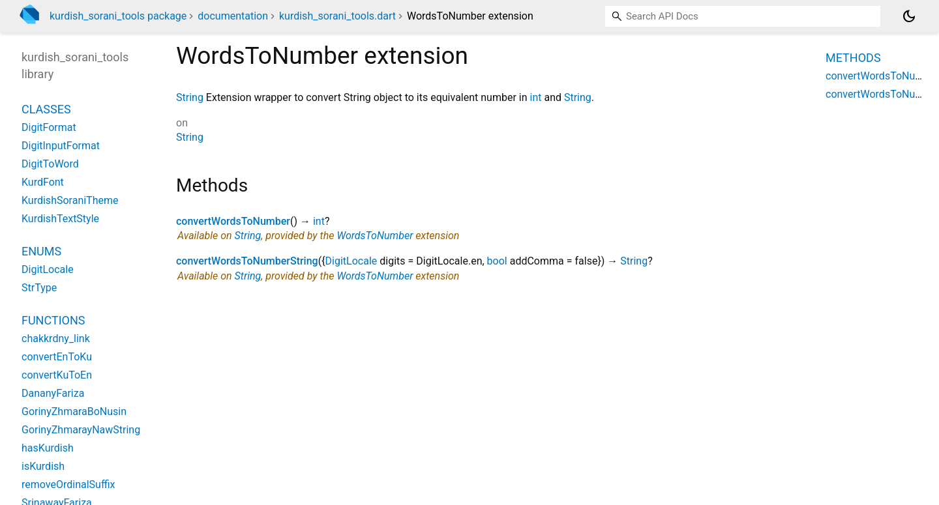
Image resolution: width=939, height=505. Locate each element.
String (189, 97)
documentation (233, 16)
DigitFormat (49, 127)
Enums (41, 251)
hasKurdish (48, 448)
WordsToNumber (374, 235)
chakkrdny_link (56, 338)
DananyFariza (53, 393)
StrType (39, 287)
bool (497, 261)
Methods (853, 58)
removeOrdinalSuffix (68, 484)
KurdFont (43, 182)
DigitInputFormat (61, 145)
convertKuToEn (57, 375)
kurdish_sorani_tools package (118, 16)
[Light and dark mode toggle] (909, 16)
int (535, 97)
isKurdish (43, 466)
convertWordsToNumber (233, 221)
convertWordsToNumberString (247, 261)
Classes (46, 109)
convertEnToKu (57, 357)
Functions (53, 320)
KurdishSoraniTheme (70, 200)
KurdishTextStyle (60, 218)
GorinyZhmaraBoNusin (74, 411)
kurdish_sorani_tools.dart (337, 16)
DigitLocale (351, 261)
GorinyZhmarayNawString (81, 430)
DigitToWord (50, 164)
